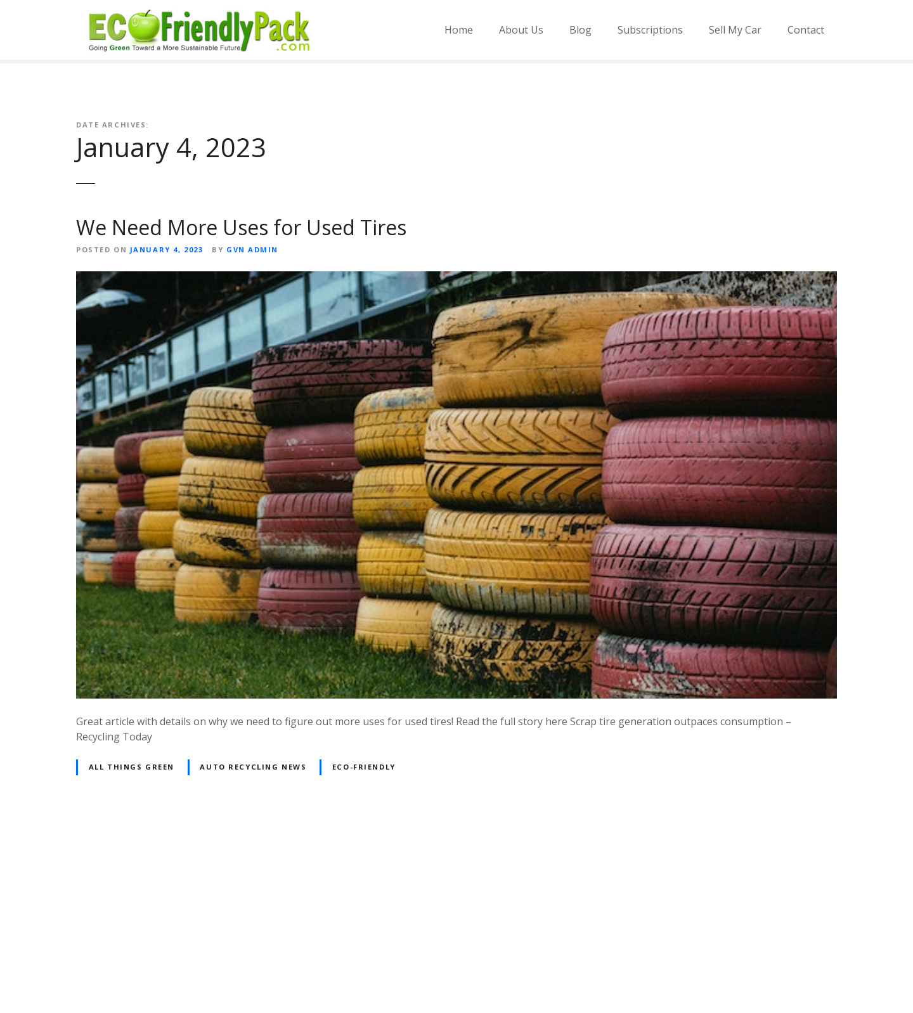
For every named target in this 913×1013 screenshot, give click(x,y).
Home (458, 30)
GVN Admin (252, 249)
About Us (521, 30)
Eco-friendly (364, 766)
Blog (580, 30)
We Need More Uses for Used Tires (241, 227)
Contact (805, 30)
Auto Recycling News (253, 766)
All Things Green (131, 766)
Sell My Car (735, 30)
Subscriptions (650, 30)
